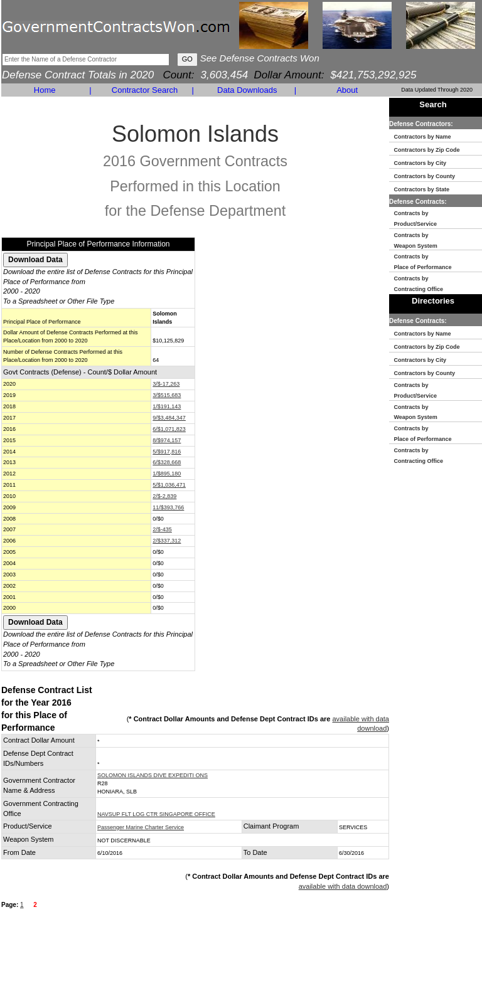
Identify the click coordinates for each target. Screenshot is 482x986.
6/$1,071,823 (169, 429)
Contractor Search (145, 90)
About (347, 90)
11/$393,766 (168, 507)
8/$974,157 (167, 440)
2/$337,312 (167, 541)
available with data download (343, 886)
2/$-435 (162, 529)
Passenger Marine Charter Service (140, 827)
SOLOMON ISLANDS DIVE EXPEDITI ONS (152, 775)
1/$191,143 (167, 406)
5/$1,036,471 (169, 485)
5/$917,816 (167, 451)
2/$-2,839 (164, 496)
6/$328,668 (167, 462)
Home (45, 90)
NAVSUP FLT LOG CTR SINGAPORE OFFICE (156, 814)
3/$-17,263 (166, 384)
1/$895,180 (167, 473)
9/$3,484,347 (169, 418)
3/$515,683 (167, 395)
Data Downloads (247, 90)
